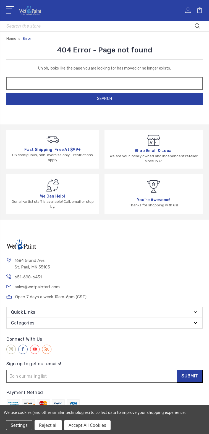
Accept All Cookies (87, 425)
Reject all (48, 425)
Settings (19, 425)
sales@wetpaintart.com (37, 286)
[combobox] (104, 26)
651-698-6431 (28, 277)
